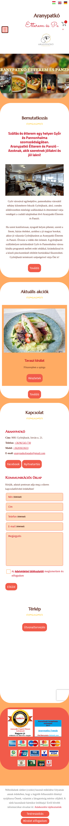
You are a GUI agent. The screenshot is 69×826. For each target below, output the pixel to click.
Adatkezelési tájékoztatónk (47, 807)
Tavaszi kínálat (34, 360)
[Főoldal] (46, 40)
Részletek (34, 378)
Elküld (11, 587)
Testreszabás (35, 813)
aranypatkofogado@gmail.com (29, 453)
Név (15, 497)
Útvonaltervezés (34, 627)
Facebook (13, 464)
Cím (10, 506)
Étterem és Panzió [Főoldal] (46, 21)
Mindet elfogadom (35, 821)
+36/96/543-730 (23, 443)
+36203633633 (20, 448)
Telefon (17, 516)
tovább (34, 268)
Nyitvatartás (32, 464)
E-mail (16, 526)
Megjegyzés (14, 536)
